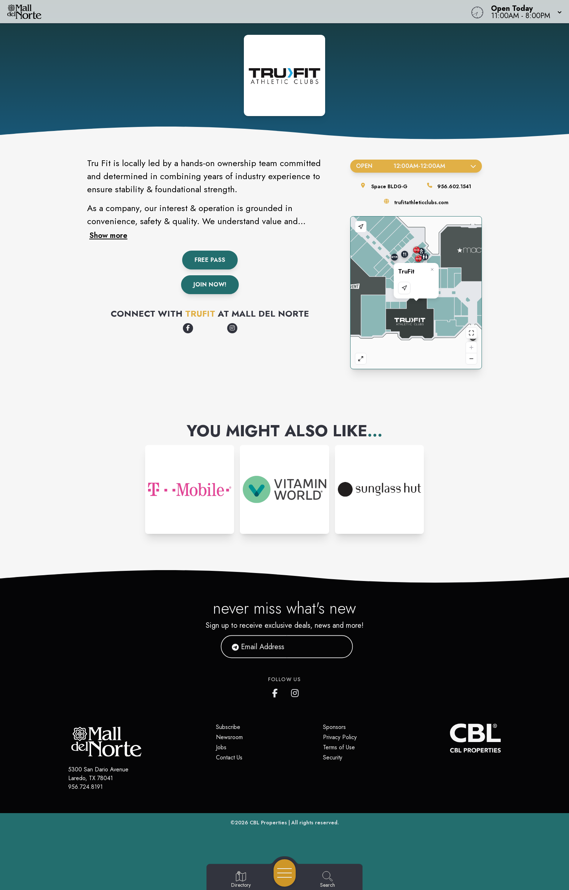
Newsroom (229, 737)
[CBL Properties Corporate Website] (450, 738)
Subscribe (228, 727)
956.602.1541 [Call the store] (454, 186)
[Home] (215, 11)
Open (416, 166)
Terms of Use (339, 747)
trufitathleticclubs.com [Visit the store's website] (421, 202)
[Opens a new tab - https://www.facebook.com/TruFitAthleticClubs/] (188, 328)
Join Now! (209, 284)
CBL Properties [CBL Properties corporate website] (268, 822)
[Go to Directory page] (241, 880)
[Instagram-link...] (189, 489)
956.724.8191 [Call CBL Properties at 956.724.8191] (85, 787)
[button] (524, 11)
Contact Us (229, 757)
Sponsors (334, 727)
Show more (108, 235)
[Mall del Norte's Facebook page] (276, 691)
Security (332, 757)
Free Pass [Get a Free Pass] (210, 260)
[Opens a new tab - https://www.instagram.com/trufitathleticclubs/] (232, 328)
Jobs (221, 747)
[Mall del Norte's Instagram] (295, 691)
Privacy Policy (340, 737)
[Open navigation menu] (285, 873)
